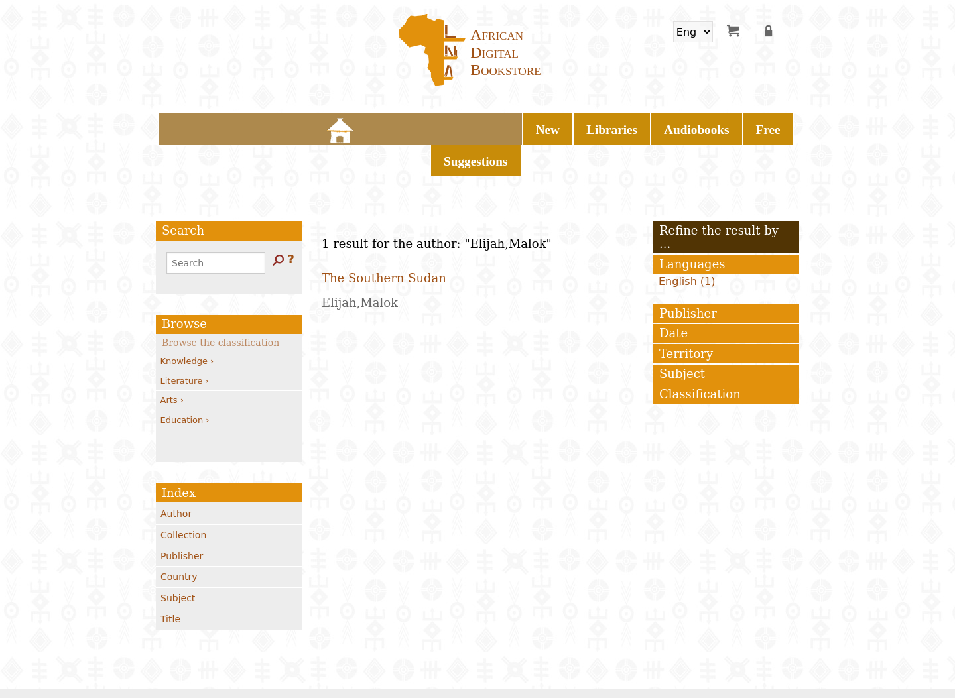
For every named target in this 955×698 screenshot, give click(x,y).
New (362, 126)
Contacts (250, 669)
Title (170, 582)
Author (176, 476)
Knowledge (187, 324)
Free (545, 126)
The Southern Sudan (384, 240)
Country (179, 539)
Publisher (181, 518)
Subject (177, 560)
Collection (183, 498)
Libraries (415, 126)
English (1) (687, 244)
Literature (184, 343)
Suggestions (604, 126)
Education (185, 382)
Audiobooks (486, 126)
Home (325, 126)
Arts (172, 363)
